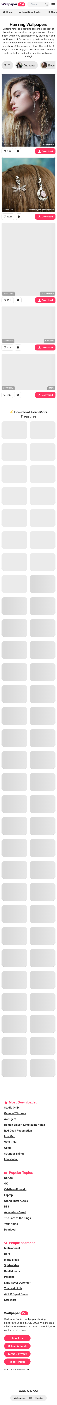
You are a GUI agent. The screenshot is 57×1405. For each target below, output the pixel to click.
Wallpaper (13, 4)
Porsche (9, 1276)
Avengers (10, 1119)
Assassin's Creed (15, 1212)
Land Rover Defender (17, 1282)
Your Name (11, 1223)
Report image (17, 1361)
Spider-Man (11, 1265)
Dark (7, 1253)
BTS (6, 1206)
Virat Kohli (10, 1142)
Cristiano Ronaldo (15, 1189)
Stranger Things (14, 1153)
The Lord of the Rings (17, 1218)
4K (6, 1183)
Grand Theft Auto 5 (16, 1200)
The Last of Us (13, 1288)
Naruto (8, 1177)
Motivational (12, 1248)
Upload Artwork (17, 1346)
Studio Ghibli (12, 1107)
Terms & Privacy (17, 1353)
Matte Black (11, 1259)
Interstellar (11, 1159)
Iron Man (9, 1136)
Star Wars (10, 1299)
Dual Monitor (12, 1271)
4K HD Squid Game (16, 1294)
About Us (17, 1338)
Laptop (8, 1195)
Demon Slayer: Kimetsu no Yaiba (24, 1124)
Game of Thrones (15, 1113)
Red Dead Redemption (18, 1130)
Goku (7, 1147)
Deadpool (10, 1229)
